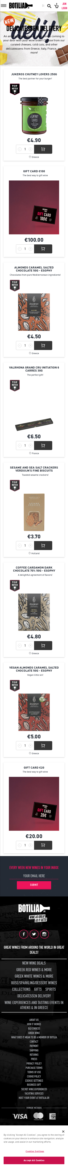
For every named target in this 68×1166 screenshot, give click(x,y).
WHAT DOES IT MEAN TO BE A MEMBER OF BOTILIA (34, 1037)
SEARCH (49, 6)
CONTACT (34, 1042)
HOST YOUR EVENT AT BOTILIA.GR (34, 1098)
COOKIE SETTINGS (34, 1081)
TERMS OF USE (34, 1072)
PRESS (34, 1059)
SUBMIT (34, 885)
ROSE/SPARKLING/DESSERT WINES (34, 982)
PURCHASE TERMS (34, 1068)
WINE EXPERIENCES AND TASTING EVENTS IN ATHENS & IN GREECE (34, 1005)
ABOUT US (34, 1020)
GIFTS (38, 989)
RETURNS (34, 1055)
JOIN (64, 4)
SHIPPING (34, 1050)
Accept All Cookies (34, 1160)
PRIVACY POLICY (34, 1063)
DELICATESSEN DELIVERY (34, 996)
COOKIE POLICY (34, 1076)
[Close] (63, 1131)
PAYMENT (34, 1046)
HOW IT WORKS (34, 1024)
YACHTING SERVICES (34, 1093)
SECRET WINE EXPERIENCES (34, 1089)
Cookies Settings (35, 1151)
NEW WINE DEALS (34, 963)
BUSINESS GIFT (34, 1085)
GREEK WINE (34, 1033)
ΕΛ (43, 5)
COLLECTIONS (21, 989)
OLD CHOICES (34, 1028)
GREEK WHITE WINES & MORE (34, 976)
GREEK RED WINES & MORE (34, 969)
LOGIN (64, 8)
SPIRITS (50, 989)
